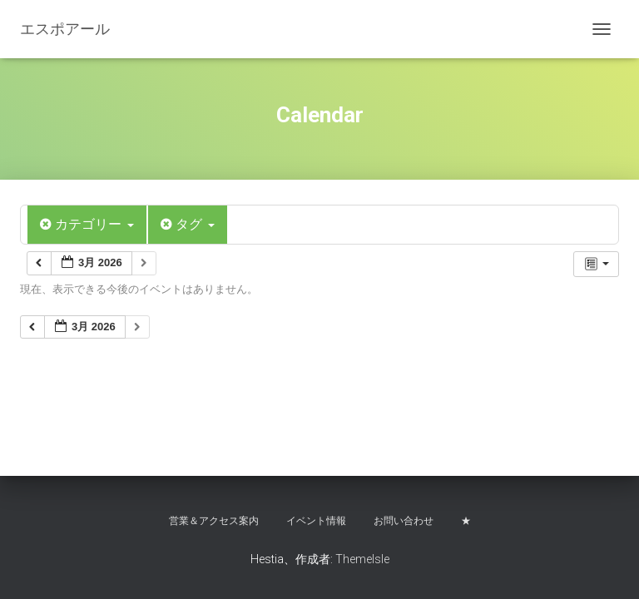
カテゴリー (87, 224)
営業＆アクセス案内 (214, 521)
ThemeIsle (362, 559)
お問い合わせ (403, 521)
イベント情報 (316, 521)
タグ (188, 224)
